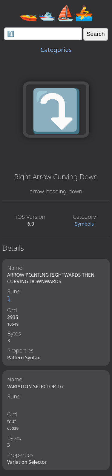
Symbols (84, 224)
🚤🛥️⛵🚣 (56, 12)
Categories (56, 49)
